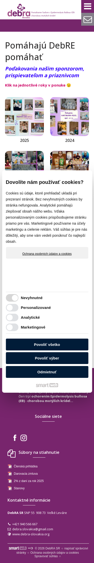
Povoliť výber (47, 358)
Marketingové (33, 327)
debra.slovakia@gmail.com (32, 529)
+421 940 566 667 (24, 524)
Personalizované (36, 307)
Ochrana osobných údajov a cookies (47, 254)
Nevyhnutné (32, 298)
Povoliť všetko (47, 344)
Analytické (30, 317)
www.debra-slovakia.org (30, 534)
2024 (69, 140)
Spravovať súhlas (46, 556)
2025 (24, 140)
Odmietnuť (47, 372)
